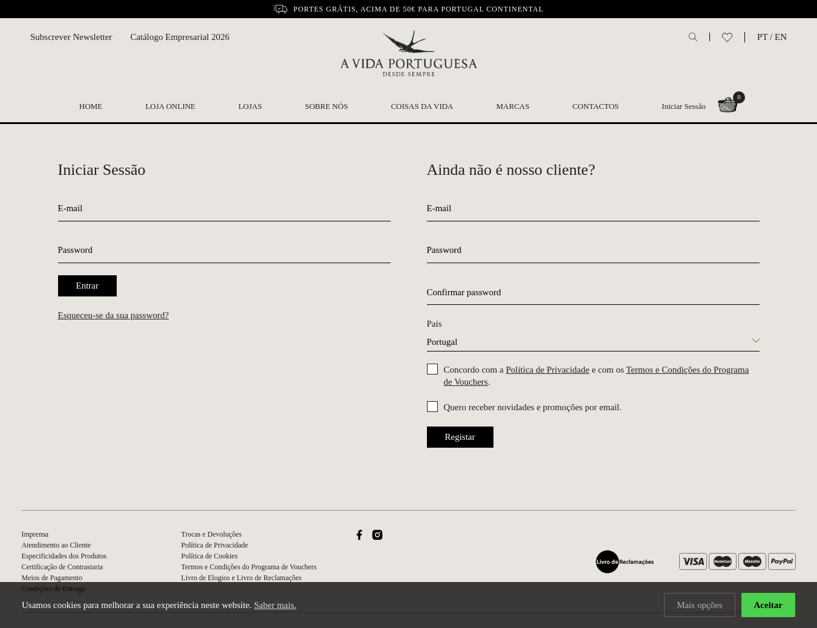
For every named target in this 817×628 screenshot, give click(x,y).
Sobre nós (326, 106)
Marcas (513, 106)
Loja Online (170, 106)
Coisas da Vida (422, 106)
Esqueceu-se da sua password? (113, 315)
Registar (460, 437)
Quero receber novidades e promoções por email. (533, 407)
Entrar (87, 285)
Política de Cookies (209, 556)
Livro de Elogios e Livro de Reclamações (241, 578)
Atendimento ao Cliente (56, 545)
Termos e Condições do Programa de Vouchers (249, 567)
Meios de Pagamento (52, 578)
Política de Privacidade (547, 370)
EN (781, 37)
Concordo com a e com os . (596, 376)
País (434, 324)
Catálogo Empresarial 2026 (179, 37)
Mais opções (699, 605)
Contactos (596, 106)
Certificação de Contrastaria (62, 567)
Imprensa (35, 534)
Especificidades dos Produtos (64, 556)
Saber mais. (275, 605)
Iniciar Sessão (684, 106)
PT (762, 37)
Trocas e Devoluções (211, 534)
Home (90, 106)
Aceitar (768, 605)
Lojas (250, 106)
